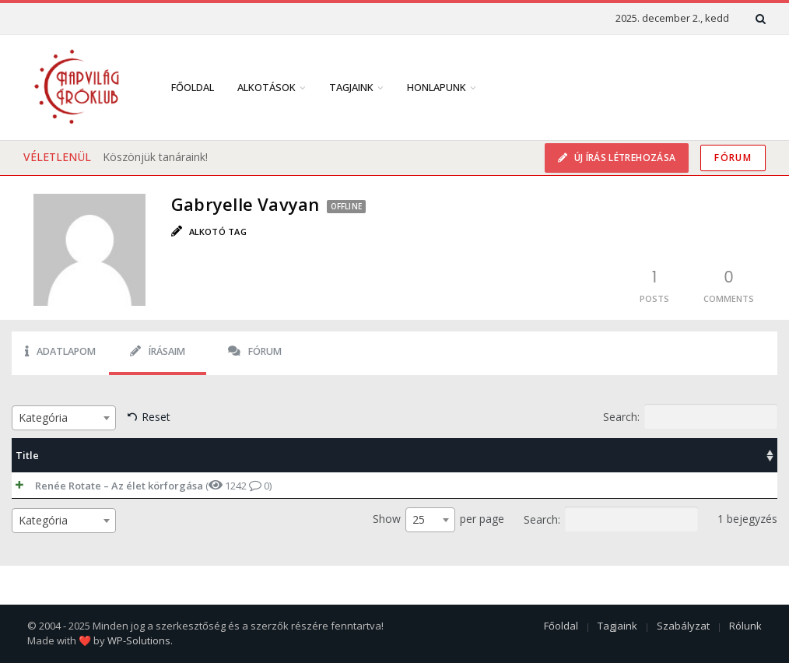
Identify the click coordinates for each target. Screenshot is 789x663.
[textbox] (63, 418)
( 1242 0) (137, 486)
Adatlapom (60, 351)
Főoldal (192, 87)
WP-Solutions (138, 640)
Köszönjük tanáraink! (155, 156)
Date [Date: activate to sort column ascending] (676, 455)
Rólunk (745, 626)
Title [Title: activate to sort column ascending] (27, 455)
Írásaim (157, 351)
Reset (156, 416)
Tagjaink (351, 87)
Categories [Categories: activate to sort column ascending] (485, 455)
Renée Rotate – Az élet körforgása (103, 486)
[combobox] (64, 417)
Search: (690, 416)
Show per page (438, 519)
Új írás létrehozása (623, 157)
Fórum (733, 157)
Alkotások (266, 87)
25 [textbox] (418, 519)
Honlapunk (436, 87)
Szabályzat (683, 626)
